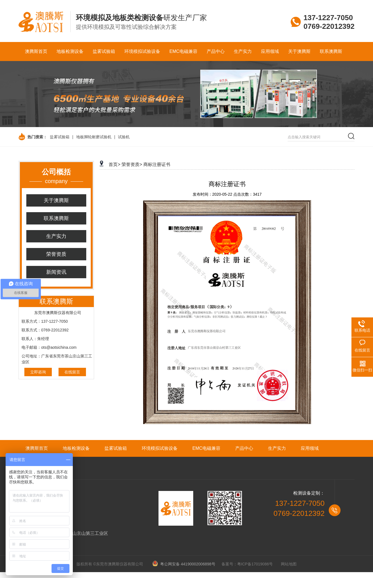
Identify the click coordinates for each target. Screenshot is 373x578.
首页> (114, 164)
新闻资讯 (56, 272)
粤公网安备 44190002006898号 (185, 564)
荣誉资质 (56, 254)
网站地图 (289, 564)
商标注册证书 (156, 164)
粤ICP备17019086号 (255, 564)
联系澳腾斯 (56, 218)
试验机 (124, 137)
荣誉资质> (132, 164)
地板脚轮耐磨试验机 (93, 137)
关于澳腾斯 (56, 200)
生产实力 (56, 236)
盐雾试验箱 (59, 137)
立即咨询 (38, 372)
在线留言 (72, 372)
